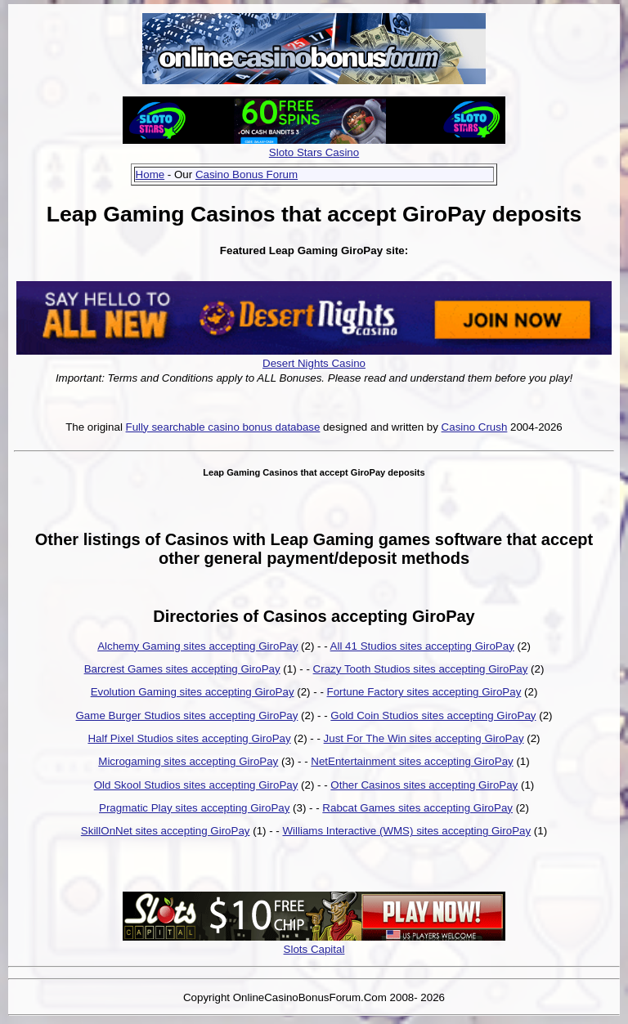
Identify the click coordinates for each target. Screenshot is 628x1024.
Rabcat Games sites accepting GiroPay (417, 808)
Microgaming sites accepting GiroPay (188, 761)
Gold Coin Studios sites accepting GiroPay (433, 715)
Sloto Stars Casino (314, 152)
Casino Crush (475, 427)
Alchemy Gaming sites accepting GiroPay (197, 646)
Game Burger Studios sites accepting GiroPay (187, 715)
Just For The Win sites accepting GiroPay (424, 738)
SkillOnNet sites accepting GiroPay (165, 831)
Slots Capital (314, 949)
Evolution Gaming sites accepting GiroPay (192, 692)
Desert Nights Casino (314, 363)
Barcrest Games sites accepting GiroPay (182, 669)
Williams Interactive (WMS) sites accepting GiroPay (406, 831)
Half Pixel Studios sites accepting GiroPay (188, 738)
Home (150, 174)
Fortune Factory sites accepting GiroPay (424, 692)
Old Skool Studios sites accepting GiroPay (196, 785)
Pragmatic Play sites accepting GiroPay (194, 808)
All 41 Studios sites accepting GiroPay (422, 646)
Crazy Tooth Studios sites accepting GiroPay (420, 669)
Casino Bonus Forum (246, 174)
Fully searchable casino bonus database (223, 427)
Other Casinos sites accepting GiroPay (424, 785)
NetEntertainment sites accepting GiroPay (412, 761)
